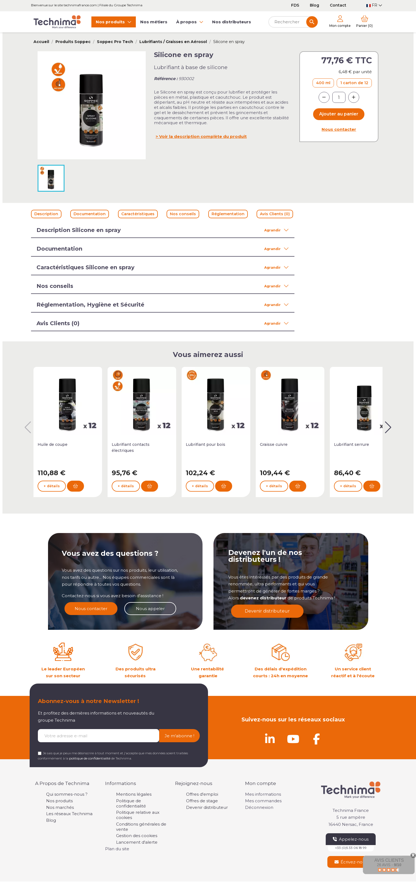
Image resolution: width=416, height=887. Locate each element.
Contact (338, 5)
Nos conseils (183, 213)
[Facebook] (316, 739)
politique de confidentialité (89, 758)
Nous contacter (339, 129)
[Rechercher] (293, 22)
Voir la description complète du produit (203, 136)
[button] (388, 427)
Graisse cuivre (274, 444)
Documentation (90, 213)
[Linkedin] (270, 739)
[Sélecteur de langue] (374, 5)
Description (46, 213)
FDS (295, 5)
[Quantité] (338, 97)
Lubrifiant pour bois (205, 444)
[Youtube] (293, 739)
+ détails (52, 486)
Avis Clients (389, 860)
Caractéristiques (137, 213)
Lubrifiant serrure (351, 444)
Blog (314, 5)
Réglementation (228, 213)
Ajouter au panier (338, 114)
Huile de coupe (53, 444)
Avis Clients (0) (275, 213)
